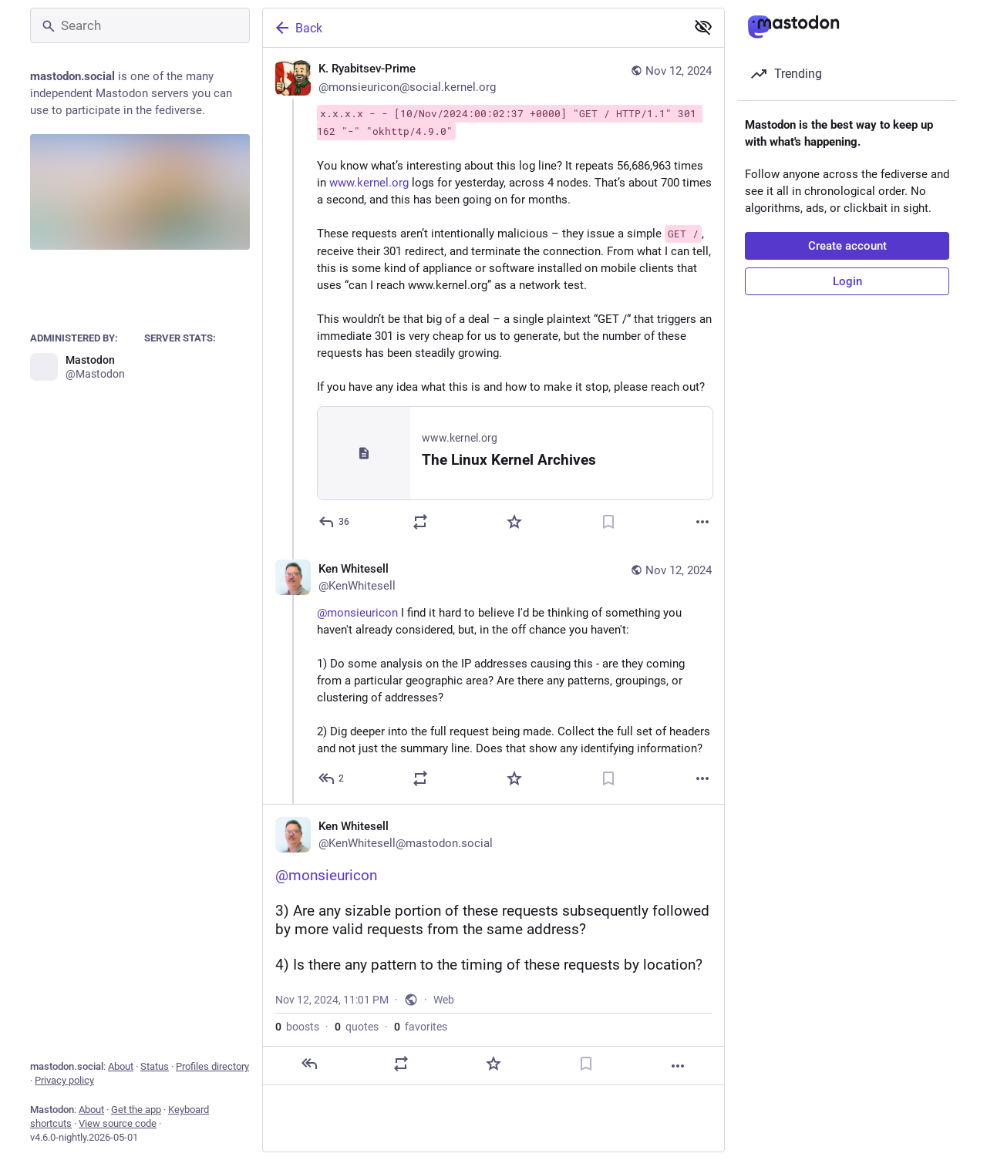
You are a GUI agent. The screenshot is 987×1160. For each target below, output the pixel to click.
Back (297, 27)
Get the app (136, 1109)
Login (847, 281)
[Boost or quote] (420, 522)
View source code (118, 1123)
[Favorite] (514, 522)
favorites (420, 1027)
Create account (847, 246)
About (120, 1066)
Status (154, 1066)
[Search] (140, 25)
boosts (297, 1027)
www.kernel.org (369, 183)
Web (443, 1000)
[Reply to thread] (332, 778)
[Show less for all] (703, 26)
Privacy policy (64, 1080)
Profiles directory (212, 1066)
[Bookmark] (608, 522)
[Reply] (334, 522)
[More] (702, 522)
